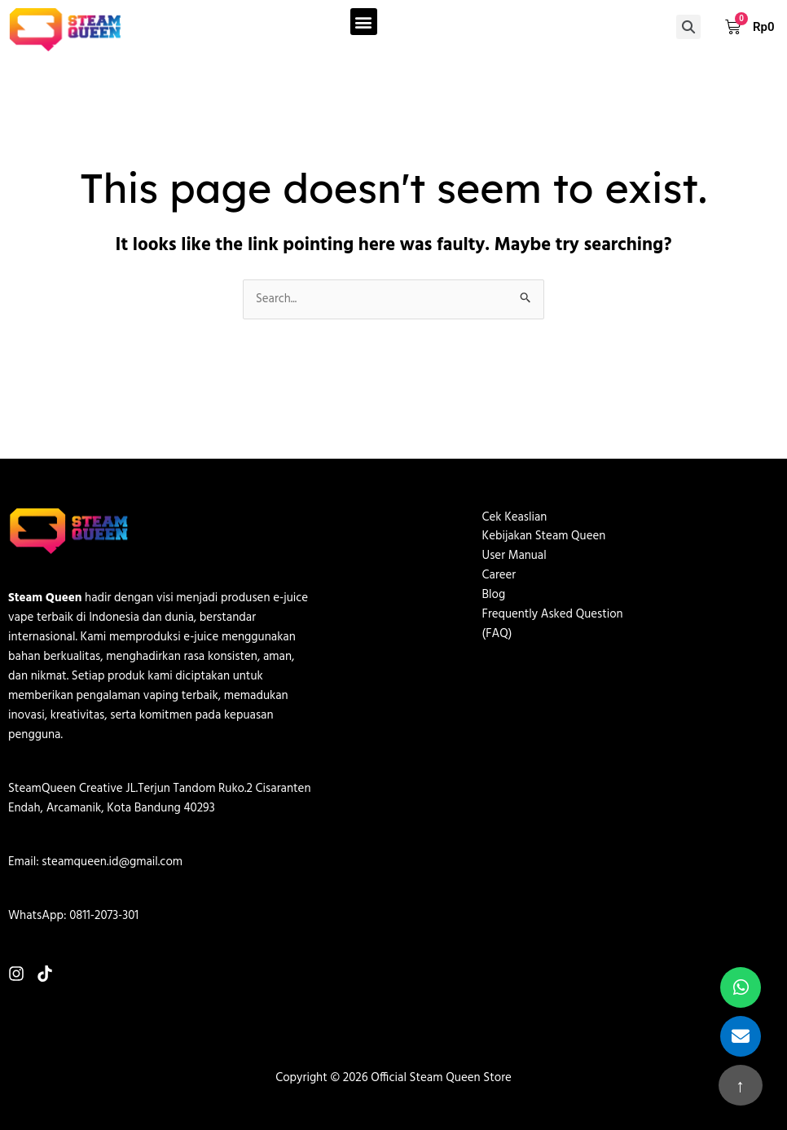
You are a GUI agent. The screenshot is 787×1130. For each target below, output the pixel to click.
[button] (363, 21)
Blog (494, 596)
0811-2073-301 (104, 916)
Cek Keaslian (514, 518)
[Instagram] (16, 973)
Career (499, 577)
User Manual (514, 557)
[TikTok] (45, 973)
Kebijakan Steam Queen (544, 537)
